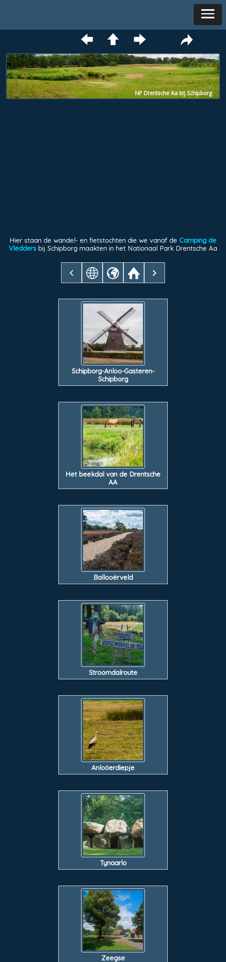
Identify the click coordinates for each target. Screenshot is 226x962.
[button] (208, 14)
